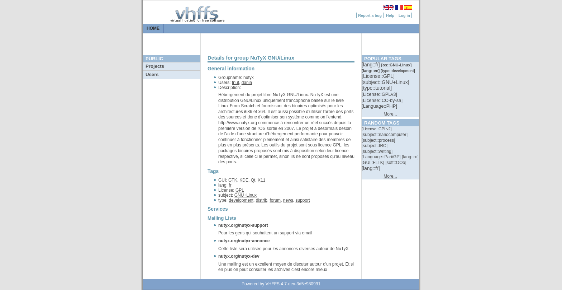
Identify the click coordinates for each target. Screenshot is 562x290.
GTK (232, 180)
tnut (235, 82)
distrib (261, 200)
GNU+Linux (245, 195)
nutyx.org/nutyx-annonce (244, 240)
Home (153, 28)
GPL (239, 190)
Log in (404, 15)
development (241, 200)
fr (230, 185)
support (302, 200)
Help (390, 15)
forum (275, 200)
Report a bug (370, 15)
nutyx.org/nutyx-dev (238, 256)
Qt (253, 180)
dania (247, 82)
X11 (261, 180)
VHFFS (273, 283)
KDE (243, 180)
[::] (371, 64)
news (288, 200)
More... (390, 114)
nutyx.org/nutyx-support (243, 225)
